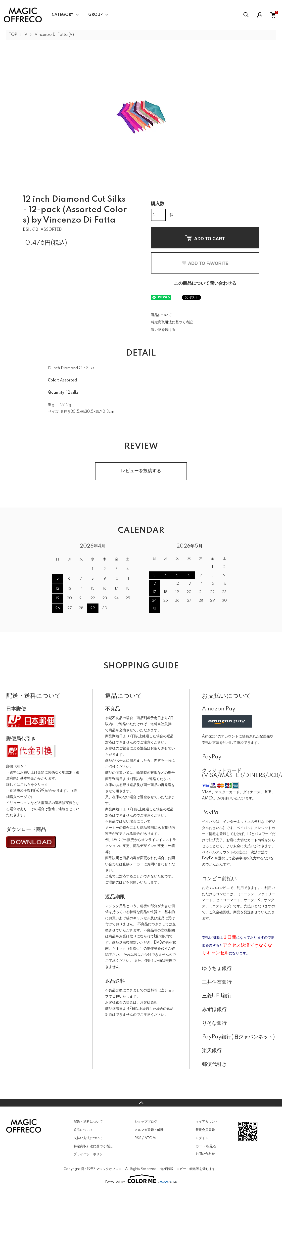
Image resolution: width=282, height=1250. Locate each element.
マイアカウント (206, 1121)
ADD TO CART (205, 238)
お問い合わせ (205, 1154)
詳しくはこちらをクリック (27, 785)
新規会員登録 (205, 1130)
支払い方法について (88, 1138)
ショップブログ (146, 1121)
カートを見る (205, 1146)
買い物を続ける (163, 330)
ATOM (150, 1138)
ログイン (201, 1138)
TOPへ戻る (141, 1103)
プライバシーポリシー (90, 1154)
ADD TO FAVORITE (205, 263)
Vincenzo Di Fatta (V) (54, 35)
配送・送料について (88, 1121)
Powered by (141, 1178)
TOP (13, 35)
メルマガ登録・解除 (149, 1130)
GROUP (95, 15)
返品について (161, 315)
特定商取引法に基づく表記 (172, 322)
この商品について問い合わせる (205, 283)
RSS (138, 1138)
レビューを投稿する (141, 470)
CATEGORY (62, 15)
